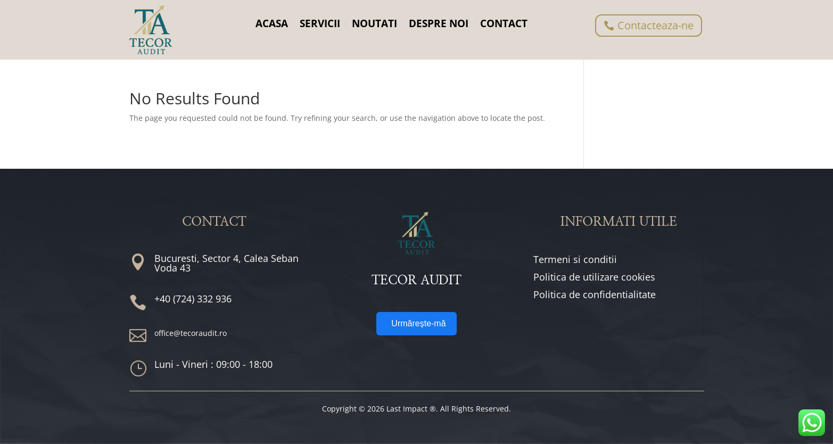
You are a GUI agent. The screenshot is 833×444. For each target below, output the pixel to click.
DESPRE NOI (438, 23)
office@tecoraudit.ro (190, 333)
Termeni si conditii (575, 259)
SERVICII (320, 23)
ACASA (271, 23)
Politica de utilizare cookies (594, 276)
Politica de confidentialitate (594, 294)
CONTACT (503, 23)
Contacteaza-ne (655, 25)
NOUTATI (374, 23)
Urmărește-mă (418, 323)
